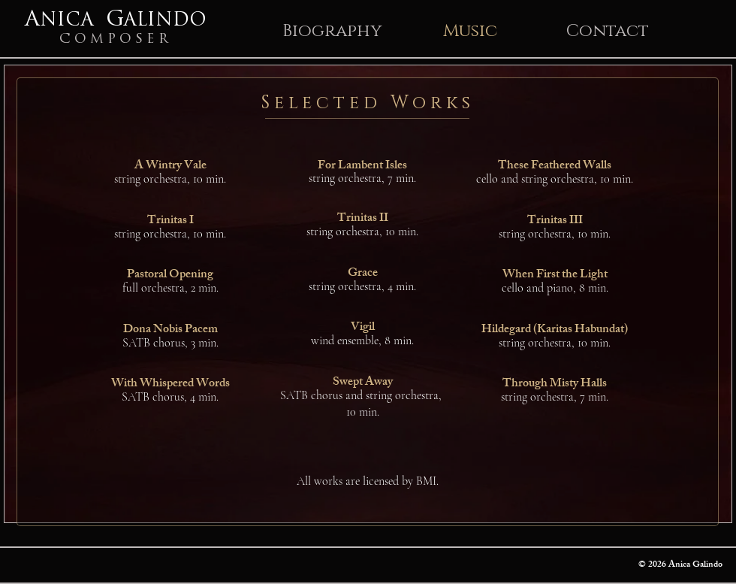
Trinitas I (170, 221)
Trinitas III (555, 221)
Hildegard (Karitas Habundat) (554, 330)
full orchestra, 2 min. (170, 287)
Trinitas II (362, 219)
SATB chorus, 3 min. (170, 342)
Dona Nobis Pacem (170, 330)
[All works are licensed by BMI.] (367, 481)
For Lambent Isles (362, 166)
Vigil (363, 328)
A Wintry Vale (170, 166)
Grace (363, 274)
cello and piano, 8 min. (555, 287)
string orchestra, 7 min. (362, 178)
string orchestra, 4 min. (362, 286)
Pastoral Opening (170, 275)
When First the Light (555, 275)
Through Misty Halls (554, 384)
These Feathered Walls (554, 166)
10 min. (362, 411)
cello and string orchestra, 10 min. (554, 178)
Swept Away (363, 383)
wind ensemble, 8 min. (362, 340)
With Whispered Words (170, 384)
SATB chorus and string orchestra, (362, 395)
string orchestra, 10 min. (170, 178)
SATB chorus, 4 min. (170, 396)
